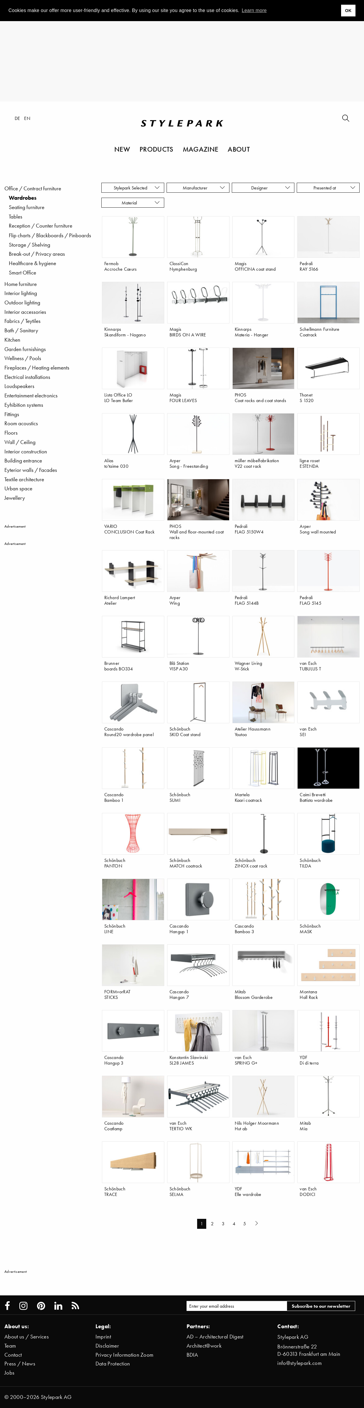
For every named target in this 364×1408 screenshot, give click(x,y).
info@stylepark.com (299, 1363)
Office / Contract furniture (32, 188)
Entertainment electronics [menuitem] (31, 395)
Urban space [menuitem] (18, 488)
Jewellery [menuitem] (14, 498)
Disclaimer (107, 1345)
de (17, 118)
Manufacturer (204, 188)
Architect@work (204, 1345)
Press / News (19, 1363)
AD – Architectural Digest (215, 1336)
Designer (270, 188)
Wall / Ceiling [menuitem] (20, 442)
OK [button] (348, 10)
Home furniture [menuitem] (20, 284)
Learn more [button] (254, 10)
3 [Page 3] (223, 1223)
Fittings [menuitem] (11, 414)
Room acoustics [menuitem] (21, 423)
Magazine (201, 149)
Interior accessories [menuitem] (25, 312)
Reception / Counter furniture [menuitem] (40, 225)
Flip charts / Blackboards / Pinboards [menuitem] (50, 235)
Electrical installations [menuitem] (27, 377)
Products (156, 149)
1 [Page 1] (201, 1223)
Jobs (9, 1372)
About (239, 149)
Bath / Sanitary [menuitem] (21, 330)
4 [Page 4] (234, 1223)
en (27, 118)
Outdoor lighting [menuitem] (22, 302)
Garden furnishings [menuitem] (25, 349)
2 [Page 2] (212, 1223)
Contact (13, 1354)
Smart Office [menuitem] (22, 272)
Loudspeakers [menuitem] (19, 386)
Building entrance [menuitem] (23, 460)
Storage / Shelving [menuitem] (29, 245)
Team (10, 1345)
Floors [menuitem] (11, 433)
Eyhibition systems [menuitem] (23, 405)
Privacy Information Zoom (124, 1354)
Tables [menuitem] (15, 216)
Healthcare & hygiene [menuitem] (32, 263)
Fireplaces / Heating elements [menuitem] (36, 367)
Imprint (103, 1336)
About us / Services (26, 1336)
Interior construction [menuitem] (25, 451)
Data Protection (112, 1363)
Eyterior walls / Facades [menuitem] (30, 470)
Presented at (334, 188)
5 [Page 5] (244, 1223)
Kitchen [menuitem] (12, 340)
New (122, 149)
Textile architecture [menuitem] (24, 479)
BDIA (192, 1354)
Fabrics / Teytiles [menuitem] (22, 321)
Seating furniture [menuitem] (26, 207)
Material (141, 203)
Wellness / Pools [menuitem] (22, 358)
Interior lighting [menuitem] (20, 293)
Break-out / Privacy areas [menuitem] (37, 254)
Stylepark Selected (137, 188)
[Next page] (257, 1224)
